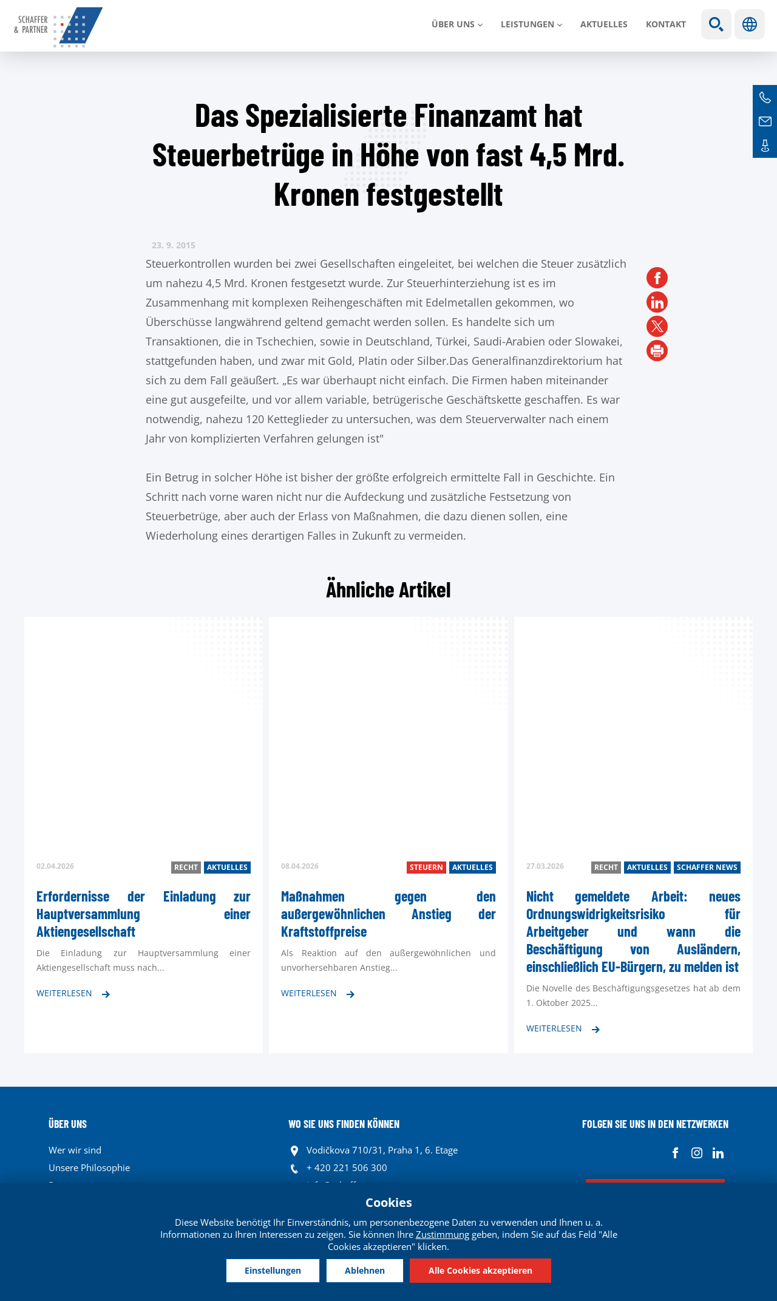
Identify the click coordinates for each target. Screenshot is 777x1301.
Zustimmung (442, 1234)
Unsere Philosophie (89, 1167)
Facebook (675, 1153)
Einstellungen (273, 1270)
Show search (716, 24)
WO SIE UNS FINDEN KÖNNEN (343, 1123)
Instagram (696, 1153)
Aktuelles (604, 24)
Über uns (453, 24)
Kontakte (765, 146)
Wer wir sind (75, 1150)
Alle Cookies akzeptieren (480, 1270)
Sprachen (750, 24)
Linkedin (717, 1153)
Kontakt (666, 24)
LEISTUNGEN (527, 24)
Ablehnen (365, 1270)
